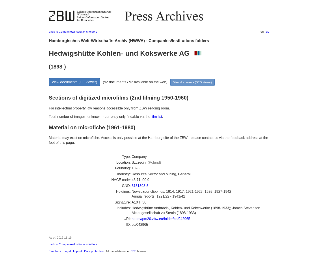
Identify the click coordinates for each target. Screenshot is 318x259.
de (267, 31)
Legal (67, 251)
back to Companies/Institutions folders (73, 31)
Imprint (77, 251)
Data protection (94, 251)
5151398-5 (140, 186)
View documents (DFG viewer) (192, 82)
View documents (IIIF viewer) (74, 82)
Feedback (55, 251)
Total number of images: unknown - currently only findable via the (100, 116)
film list (156, 116)
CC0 (133, 251)
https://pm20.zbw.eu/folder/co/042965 (161, 219)
